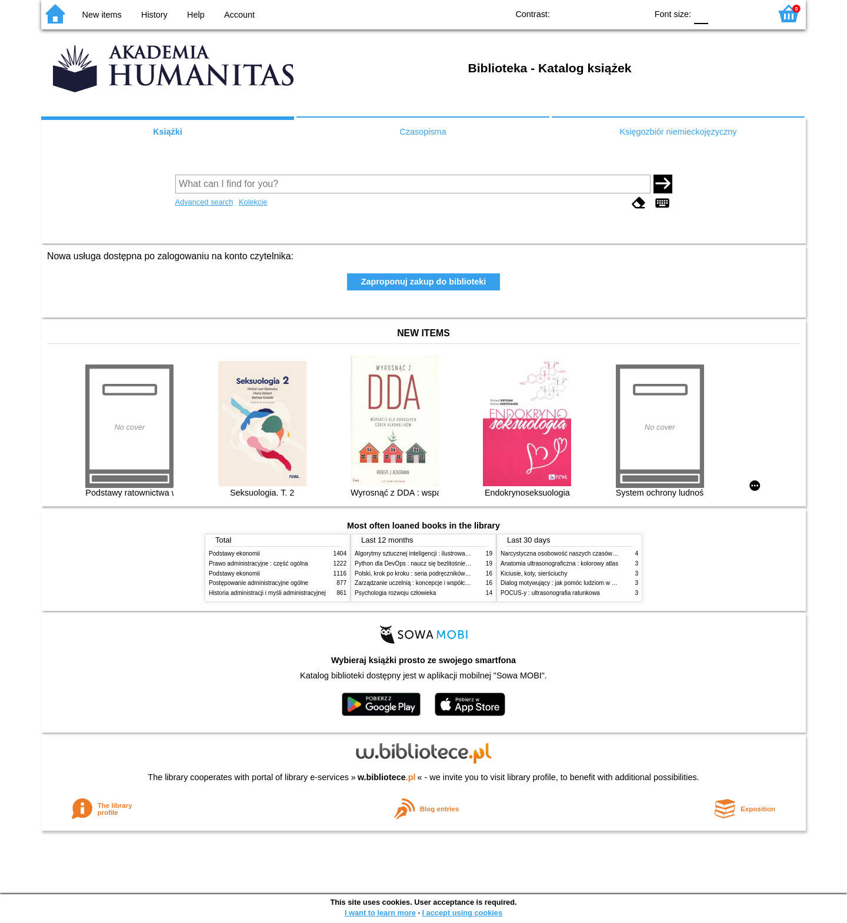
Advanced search (204, 202)
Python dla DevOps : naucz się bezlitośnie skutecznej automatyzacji (444, 563)
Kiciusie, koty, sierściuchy (534, 573)
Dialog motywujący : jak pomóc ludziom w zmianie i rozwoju (579, 583)
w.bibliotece (387, 777)
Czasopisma (422, 131)
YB (611, 13)
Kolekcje (253, 202)
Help (196, 14)
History (154, 14)
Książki (167, 131)
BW (587, 13)
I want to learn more (380, 912)
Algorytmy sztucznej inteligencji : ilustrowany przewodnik (429, 553)
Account (239, 14)
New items (102, 14)
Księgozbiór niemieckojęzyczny (677, 131)
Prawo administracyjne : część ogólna (258, 563)
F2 (748, 13)
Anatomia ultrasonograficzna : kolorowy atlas (559, 563)
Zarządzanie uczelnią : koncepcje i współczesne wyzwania (431, 583)
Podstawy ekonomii (234, 553)
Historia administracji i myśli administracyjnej (267, 593)
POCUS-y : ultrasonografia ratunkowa (550, 593)
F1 (721, 13)
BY (634, 13)
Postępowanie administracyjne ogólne (258, 583)
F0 (700, 13)
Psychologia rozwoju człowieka (395, 593)
